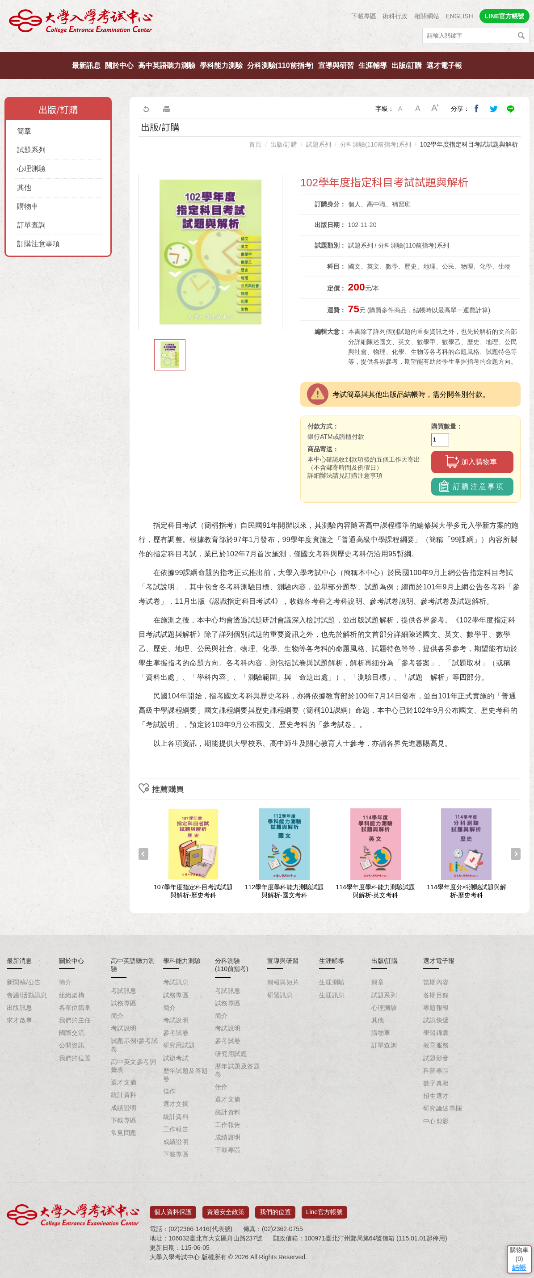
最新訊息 (86, 65)
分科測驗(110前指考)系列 (375, 144)
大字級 (435, 108)
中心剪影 (436, 1121)
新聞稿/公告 (24, 982)
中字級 (418, 108)
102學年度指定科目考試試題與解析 (469, 144)
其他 (24, 187)
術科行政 (395, 16)
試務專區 (124, 1003)
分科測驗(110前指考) (280, 65)
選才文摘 (124, 1082)
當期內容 (436, 982)
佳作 (169, 1091)
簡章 (24, 131)
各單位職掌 (75, 1007)
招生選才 (436, 1095)
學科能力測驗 (221, 65)
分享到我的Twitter (494, 108)
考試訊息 (124, 990)
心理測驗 (31, 168)
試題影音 (436, 1058)
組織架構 (72, 995)
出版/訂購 (406, 65)
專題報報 (436, 1007)
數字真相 (436, 1083)
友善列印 (167, 108)
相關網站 (426, 16)
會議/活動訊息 (27, 995)
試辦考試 (176, 1058)
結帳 (514, 1212)
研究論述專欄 (442, 1108)
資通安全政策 (225, 1208)
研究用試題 (179, 1045)
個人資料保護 (173, 1208)
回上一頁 (146, 108)
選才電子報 (444, 65)
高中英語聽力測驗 (166, 65)
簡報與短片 (283, 982)
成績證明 (124, 1107)
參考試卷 (176, 1032)
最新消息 (19, 960)
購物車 (27, 206)
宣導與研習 (336, 65)
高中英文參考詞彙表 (133, 1065)
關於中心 (119, 65)
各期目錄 (436, 995)
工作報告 (176, 1129)
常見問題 (124, 1132)
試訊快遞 (436, 1020)
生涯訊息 (332, 995)
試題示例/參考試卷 (134, 1044)
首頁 (255, 144)
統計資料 (124, 1094)
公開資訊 (72, 1045)
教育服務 (436, 1045)
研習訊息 (280, 995)
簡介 (65, 982)
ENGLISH (459, 16)
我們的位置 (75, 1058)
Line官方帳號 (324, 1208)
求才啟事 (20, 1020)
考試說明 (124, 1028)
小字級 (401, 108)
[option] (210, 252)
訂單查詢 (31, 225)
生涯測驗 (332, 982)
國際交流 (72, 1032)
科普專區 (436, 1070)
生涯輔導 (372, 65)
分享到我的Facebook (477, 108)
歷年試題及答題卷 (185, 1074)
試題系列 (31, 150)
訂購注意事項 (38, 244)
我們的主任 (75, 1020)
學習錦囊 (436, 1032)
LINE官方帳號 (504, 16)
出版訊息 (20, 1007)
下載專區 (363, 16)
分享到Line (511, 108)
